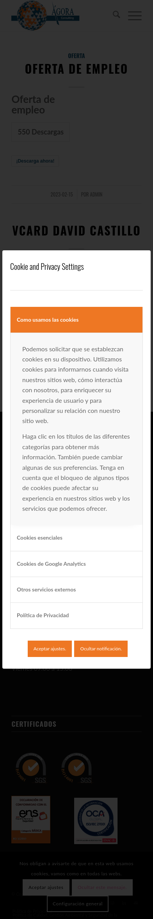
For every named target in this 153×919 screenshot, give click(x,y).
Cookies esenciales (39, 537)
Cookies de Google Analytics (51, 563)
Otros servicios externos (46, 589)
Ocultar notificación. (101, 649)
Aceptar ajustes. (50, 649)
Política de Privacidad (43, 615)
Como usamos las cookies (47, 319)
